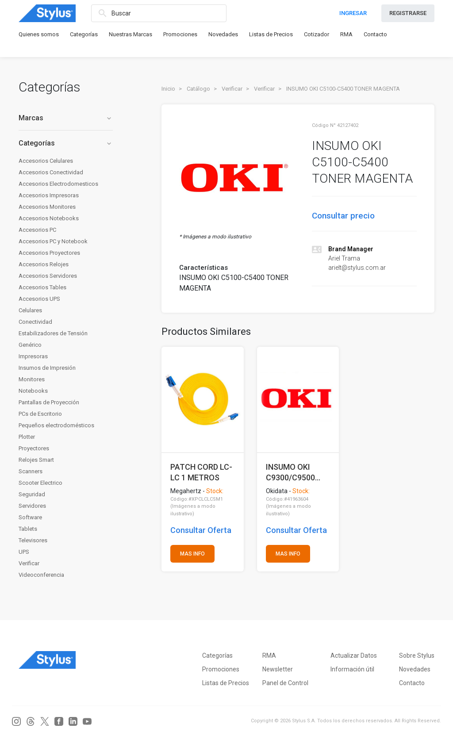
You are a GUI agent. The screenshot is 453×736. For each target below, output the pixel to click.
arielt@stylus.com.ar (357, 267)
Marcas (66, 118)
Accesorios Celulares (46, 160)
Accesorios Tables (42, 287)
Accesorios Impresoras (49, 195)
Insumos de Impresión (47, 367)
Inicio (168, 88)
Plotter (27, 436)
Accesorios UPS (39, 298)
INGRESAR (353, 13)
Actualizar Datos (353, 655)
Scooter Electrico (40, 482)
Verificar (29, 563)
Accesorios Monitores (47, 206)
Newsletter (277, 669)
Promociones (180, 34)
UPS (24, 551)
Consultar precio (343, 216)
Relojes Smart (36, 459)
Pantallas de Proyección (49, 402)
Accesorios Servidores (48, 275)
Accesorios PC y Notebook (53, 241)
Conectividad (35, 321)
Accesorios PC (37, 229)
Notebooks (33, 390)
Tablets (28, 528)
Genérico (30, 344)
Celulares (30, 310)
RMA (346, 34)
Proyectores (34, 448)
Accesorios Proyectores (49, 252)
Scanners (30, 471)
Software (30, 517)
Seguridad (32, 494)
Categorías (84, 34)
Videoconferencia (41, 574)
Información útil (352, 669)
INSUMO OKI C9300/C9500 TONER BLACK (292, 472)
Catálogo (198, 88)
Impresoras (33, 356)
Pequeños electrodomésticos (56, 425)
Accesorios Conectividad (51, 172)
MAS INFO (192, 554)
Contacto (375, 34)
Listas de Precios (271, 34)
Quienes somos (39, 34)
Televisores (33, 540)
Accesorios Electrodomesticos (58, 183)
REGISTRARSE (407, 13)
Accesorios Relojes (44, 264)
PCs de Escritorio (40, 413)
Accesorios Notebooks (49, 218)
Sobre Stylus (416, 655)
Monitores (32, 379)
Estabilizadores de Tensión (53, 333)
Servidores (32, 505)
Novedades (223, 34)
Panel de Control (285, 682)
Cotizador (316, 34)
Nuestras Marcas (130, 34)
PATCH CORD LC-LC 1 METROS (201, 472)
